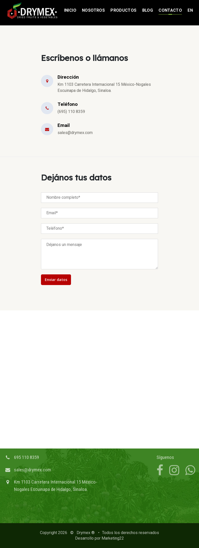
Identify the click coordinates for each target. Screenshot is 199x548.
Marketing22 (113, 538)
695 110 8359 (26, 444)
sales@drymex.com (32, 456)
